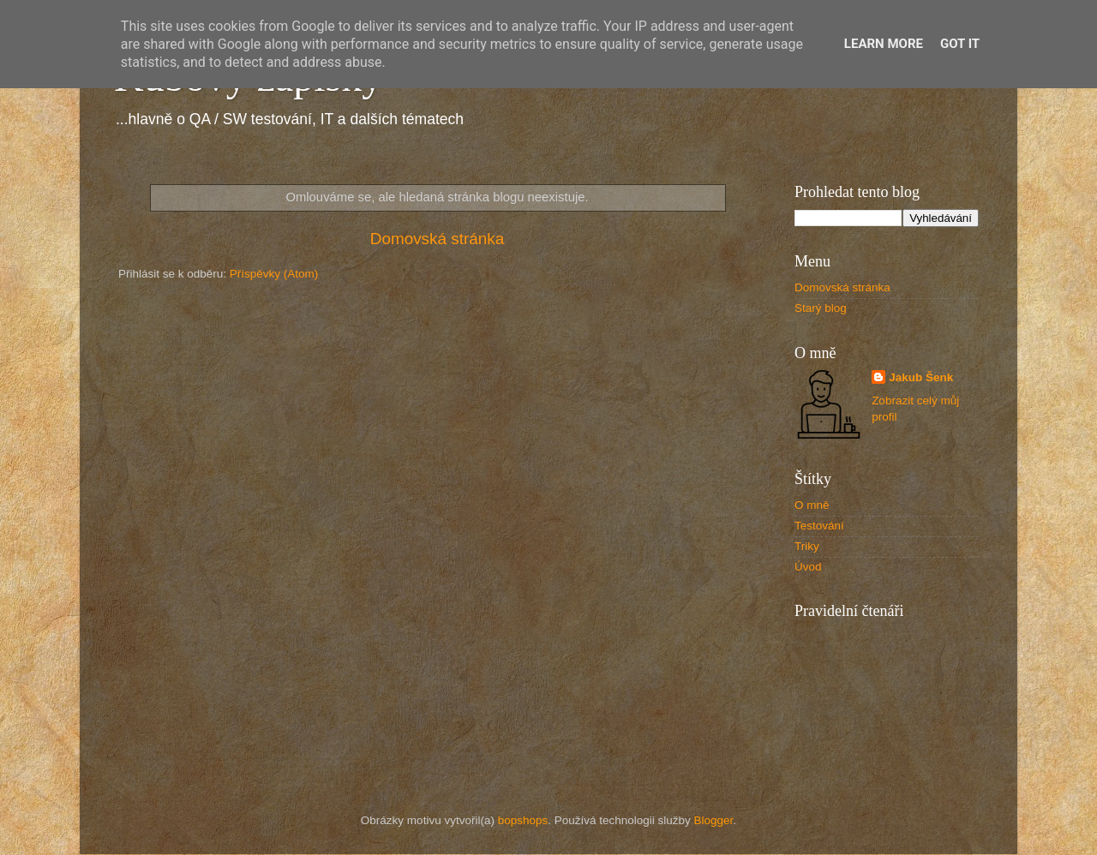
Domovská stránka (437, 239)
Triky (806, 546)
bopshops (523, 820)
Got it (960, 43)
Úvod (808, 566)
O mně (812, 505)
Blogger (714, 820)
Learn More (883, 43)
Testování (819, 525)
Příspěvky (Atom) (274, 273)
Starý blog (820, 308)
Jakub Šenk (921, 377)
